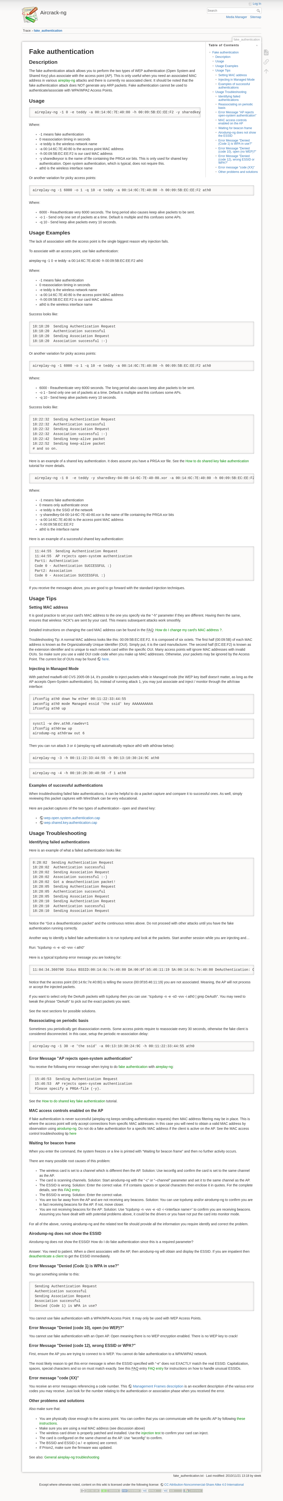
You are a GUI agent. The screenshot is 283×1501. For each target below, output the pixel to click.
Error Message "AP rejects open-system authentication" (237, 114)
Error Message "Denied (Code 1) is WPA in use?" (235, 142)
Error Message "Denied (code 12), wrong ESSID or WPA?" (236, 159)
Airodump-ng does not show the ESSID (237, 134)
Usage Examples (226, 66)
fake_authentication (48, 30)
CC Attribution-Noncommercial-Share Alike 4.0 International (204, 1484)
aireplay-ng (66, 80)
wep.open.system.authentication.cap (72, 818)
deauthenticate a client (46, 1256)
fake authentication (133, 1067)
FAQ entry (71, 1190)
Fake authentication (225, 52)
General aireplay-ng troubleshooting (71, 1457)
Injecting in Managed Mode (236, 79)
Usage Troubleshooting (230, 92)
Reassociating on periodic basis (235, 106)
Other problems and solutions (238, 172)
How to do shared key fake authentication (217, 461)
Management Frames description (158, 1386)
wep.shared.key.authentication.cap (70, 823)
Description (222, 57)
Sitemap (255, 17)
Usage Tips (222, 70)
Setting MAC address (232, 75)
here (105, 659)
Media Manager (236, 17)
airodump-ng (66, 1129)
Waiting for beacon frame (235, 128)
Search (259, 10)
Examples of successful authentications (234, 85)
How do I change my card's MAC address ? (188, 630)
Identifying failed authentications (229, 98)
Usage (219, 61)
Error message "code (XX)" (236, 167)
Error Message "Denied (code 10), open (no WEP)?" (237, 150)
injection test (151, 1433)
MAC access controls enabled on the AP (232, 121)
